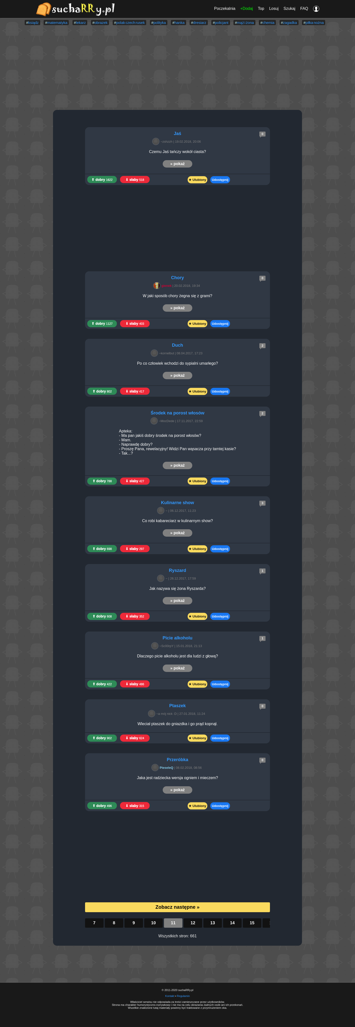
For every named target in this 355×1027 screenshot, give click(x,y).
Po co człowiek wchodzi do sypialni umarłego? (177, 363)
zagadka (290, 22)
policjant (222, 22)
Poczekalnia (224, 8)
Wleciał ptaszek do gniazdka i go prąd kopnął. (178, 724)
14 (232, 923)
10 (153, 923)
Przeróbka (177, 759)
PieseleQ (163, 768)
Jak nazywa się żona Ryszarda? (177, 588)
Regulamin (183, 995)
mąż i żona (245, 22)
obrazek (100, 22)
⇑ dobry (101, 180)
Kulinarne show (177, 502)
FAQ (304, 8)
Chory (177, 277)
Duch (177, 345)
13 (212, 923)
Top (261, 8)
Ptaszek (177, 705)
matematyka (57, 22)
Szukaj (289, 8)
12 (193, 923)
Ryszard (177, 570)
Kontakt (169, 995)
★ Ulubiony (197, 180)
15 (252, 923)
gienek (163, 286)
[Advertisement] (177, 68)
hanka (180, 22)
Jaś (177, 133)
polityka (159, 22)
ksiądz (33, 22)
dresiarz (199, 22)
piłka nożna (314, 22)
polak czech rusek (130, 22)
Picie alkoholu (177, 637)
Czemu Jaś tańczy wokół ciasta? (177, 152)
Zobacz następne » (178, 907)
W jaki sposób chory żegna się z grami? (177, 296)
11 (173, 923)
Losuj (274, 8)
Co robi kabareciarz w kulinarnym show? (177, 521)
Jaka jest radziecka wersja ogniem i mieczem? (177, 778)
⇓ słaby (134, 180)
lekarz (81, 22)
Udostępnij (220, 180)
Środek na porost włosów (177, 413)
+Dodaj (246, 8)
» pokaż (177, 164)
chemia (268, 22)
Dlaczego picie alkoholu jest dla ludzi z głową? (177, 656)
